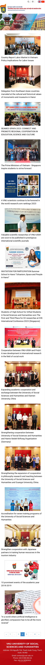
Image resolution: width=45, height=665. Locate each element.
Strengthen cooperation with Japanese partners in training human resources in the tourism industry (20, 552)
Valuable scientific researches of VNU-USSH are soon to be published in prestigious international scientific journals (21, 238)
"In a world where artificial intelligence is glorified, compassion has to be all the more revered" (21, 620)
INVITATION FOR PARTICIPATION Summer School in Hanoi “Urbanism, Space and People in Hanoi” (21, 274)
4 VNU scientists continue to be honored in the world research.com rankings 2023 (20, 202)
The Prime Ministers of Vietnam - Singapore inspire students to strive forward (21, 167)
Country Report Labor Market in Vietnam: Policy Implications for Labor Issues (19, 59)
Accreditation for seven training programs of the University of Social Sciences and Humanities (21, 516)
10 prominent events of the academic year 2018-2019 (20, 584)
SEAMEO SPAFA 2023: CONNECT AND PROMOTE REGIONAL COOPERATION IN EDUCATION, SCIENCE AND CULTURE (19, 131)
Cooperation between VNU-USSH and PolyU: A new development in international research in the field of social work (21, 353)
